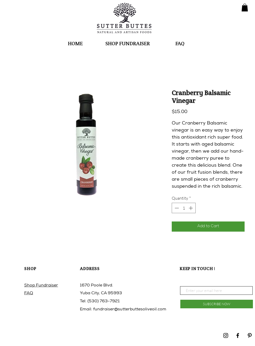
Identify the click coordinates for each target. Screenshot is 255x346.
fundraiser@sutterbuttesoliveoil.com (129, 310)
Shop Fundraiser (41, 286)
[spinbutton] (184, 208)
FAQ (28, 293)
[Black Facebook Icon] (237, 335)
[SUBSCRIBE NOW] (216, 304)
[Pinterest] (249, 335)
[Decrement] (176, 208)
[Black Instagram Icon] (225, 335)
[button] (244, 7)
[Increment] (191, 208)
